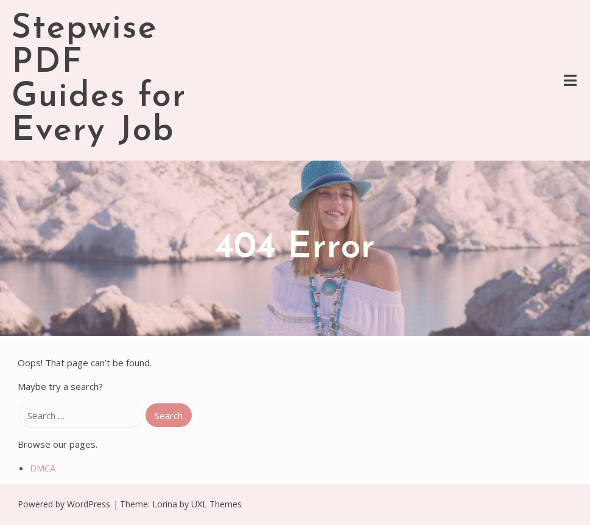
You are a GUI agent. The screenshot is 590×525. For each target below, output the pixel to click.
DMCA (42, 468)
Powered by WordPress (64, 504)
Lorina (164, 504)
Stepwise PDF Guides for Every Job (99, 80)
